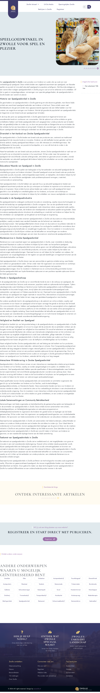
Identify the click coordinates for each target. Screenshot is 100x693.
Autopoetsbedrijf (58, 579)
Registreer (60, 9)
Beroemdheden (14, 674)
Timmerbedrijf (24, 596)
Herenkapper (93, 590)
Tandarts (41, 584)
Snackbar (7, 579)
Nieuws (11, 670)
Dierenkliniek (93, 579)
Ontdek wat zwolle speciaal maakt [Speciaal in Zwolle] (50, 641)
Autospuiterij (7, 584)
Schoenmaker (70, 674)
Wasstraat (24, 584)
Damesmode (58, 584)
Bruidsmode (93, 584)
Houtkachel (58, 596)
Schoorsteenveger (24, 590)
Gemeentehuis (75, 601)
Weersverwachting (15, 667)
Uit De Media (48, 4)
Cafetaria (7, 590)
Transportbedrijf (41, 596)
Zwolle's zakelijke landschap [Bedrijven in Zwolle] (78, 640)
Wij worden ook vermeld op (47, 677)
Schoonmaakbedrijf (58, 601)
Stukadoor (41, 579)
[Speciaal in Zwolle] (50, 633)
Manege (68, 670)
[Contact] (22, 633)
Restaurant (41, 601)
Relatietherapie (92, 596)
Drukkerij (7, 596)
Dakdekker (69, 677)
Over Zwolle (13, 680)
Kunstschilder (70, 667)
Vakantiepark (41, 590)
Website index (42, 674)
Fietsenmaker (76, 584)
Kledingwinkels (7, 601)
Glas (24, 579)
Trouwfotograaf (75, 579)
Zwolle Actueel (33, 4)
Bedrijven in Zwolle (45, 9)
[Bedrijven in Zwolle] (78, 633)
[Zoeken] (89, 7)
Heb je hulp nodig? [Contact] (22, 639)
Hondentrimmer (76, 590)
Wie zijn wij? (42, 667)
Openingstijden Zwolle (66, 4)
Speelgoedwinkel (24, 601)
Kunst (58, 590)
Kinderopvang (75, 596)
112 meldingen (13, 677)
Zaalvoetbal (92, 601)
